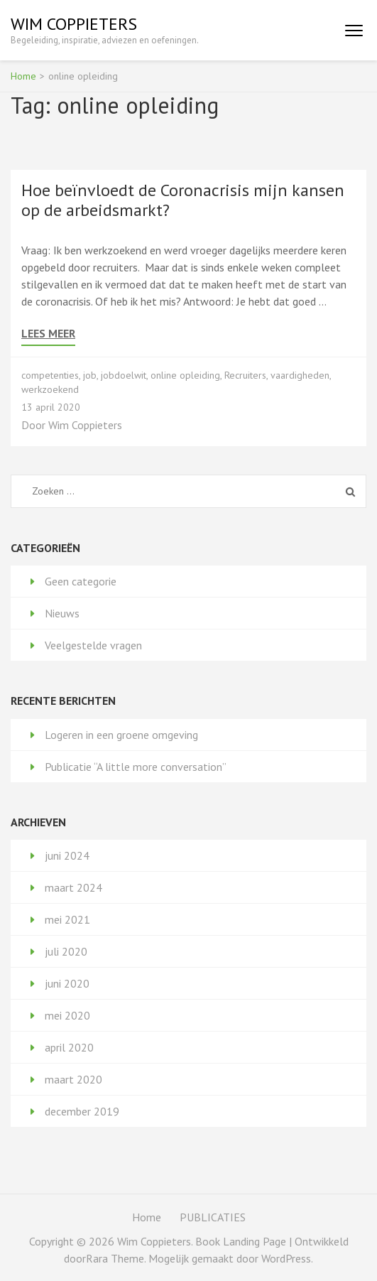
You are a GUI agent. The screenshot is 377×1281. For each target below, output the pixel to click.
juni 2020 (67, 983)
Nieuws (62, 613)
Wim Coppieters (74, 24)
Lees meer (48, 333)
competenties (50, 375)
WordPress (286, 1258)
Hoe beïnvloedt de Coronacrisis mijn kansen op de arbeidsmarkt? (182, 200)
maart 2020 (73, 1079)
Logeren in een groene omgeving (121, 735)
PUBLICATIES (213, 1217)
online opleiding (185, 375)
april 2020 (69, 1047)
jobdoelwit (123, 375)
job (90, 375)
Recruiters (245, 375)
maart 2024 (73, 887)
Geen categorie (80, 581)
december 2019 (82, 1111)
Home (146, 1217)
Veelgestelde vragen (93, 645)
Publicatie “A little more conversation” (135, 767)
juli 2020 (66, 951)
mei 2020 (67, 1015)
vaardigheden (300, 375)
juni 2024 (67, 855)
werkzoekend (50, 389)
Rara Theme (115, 1258)
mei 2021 (67, 919)
